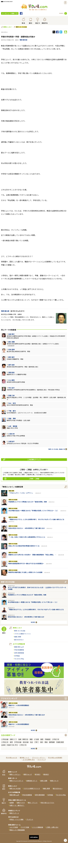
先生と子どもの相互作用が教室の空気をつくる (23, 546)
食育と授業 (43, 781)
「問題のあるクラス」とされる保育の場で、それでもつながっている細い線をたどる (36, 519)
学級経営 (47, 739)
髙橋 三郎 (11, 395)
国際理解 (52, 742)
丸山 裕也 (12, 403)
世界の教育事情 (19, 653)
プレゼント (29, 819)
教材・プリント (33, 803)
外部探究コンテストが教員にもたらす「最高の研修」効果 (27, 502)
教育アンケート (14, 813)
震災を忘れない (19, 640)
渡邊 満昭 (12, 418)
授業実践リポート (31, 781)
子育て (36, 742)
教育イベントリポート (16, 781)
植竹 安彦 (11, 365)
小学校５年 (55, 739)
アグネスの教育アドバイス (22, 634)
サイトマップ (41, 760)
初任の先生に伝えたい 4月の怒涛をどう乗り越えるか (26, 528)
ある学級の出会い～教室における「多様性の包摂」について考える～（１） (33, 510)
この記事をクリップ (22, 459)
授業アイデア (21, 803)
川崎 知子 (11, 441)
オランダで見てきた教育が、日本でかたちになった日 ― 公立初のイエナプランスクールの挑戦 (37, 588)
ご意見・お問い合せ (52, 827)
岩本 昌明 (11, 349)
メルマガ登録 (14, 827)
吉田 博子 (11, 334)
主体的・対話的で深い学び (9, 745)
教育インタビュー (15, 774)
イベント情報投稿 (37, 827)
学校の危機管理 (19, 650)
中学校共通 (17, 742)
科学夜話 (17, 656)
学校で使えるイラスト (47, 803)
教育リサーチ (54, 781)
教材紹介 (46, 774)
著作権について (24, 758)
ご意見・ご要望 (21, 479)
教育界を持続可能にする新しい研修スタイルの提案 (25, 572)
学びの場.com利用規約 (55, 758)
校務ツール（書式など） (17, 805)
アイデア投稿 (25, 827)
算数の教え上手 (19, 647)
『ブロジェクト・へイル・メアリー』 (21, 493)
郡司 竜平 (11, 357)
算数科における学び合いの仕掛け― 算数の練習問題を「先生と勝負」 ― (32, 555)
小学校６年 (4, 742)
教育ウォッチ (28, 774)
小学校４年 (23, 745)
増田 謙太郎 (23, 40)
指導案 (12, 803)
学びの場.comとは (11, 758)
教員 (46, 742)
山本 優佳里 (12, 426)
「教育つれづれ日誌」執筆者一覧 (56, 449)
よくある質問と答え (29, 760)
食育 (11, 742)
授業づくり (13, 739)
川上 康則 (11, 380)
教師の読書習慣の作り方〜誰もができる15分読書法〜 (26, 563)
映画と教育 (11, 491)
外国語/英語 (60, 742)
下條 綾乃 (12, 411)
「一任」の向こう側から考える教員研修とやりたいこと (26, 537)
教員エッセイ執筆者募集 (17, 830)
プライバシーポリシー (39, 758)
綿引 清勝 (11, 342)
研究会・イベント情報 (16, 819)
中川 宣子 (11, 388)
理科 (41, 742)
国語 (41, 739)
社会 (31, 742)
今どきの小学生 (19, 659)
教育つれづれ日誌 (21, 27)
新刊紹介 (37, 774)
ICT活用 (36, 739)
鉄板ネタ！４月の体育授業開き (19, 705)
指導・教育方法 (23, 739)
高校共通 (25, 742)
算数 (31, 739)
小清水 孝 (11, 434)
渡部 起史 (11, 372)
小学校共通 (4, 739)
